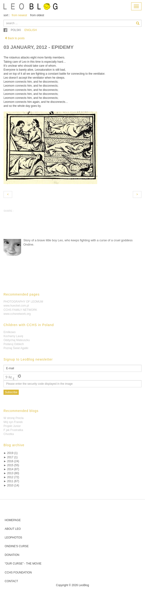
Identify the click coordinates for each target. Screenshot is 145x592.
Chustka (9, 434)
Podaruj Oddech (14, 344)
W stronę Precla (13, 418)
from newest (19, 15)
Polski (16, 30)
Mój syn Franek (13, 422)
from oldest (37, 15)
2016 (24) (11, 461)
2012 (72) (11, 477)
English (30, 30)
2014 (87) (11, 469)
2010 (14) (11, 485)
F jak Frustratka (13, 430)
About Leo (13, 528)
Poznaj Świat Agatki (16, 348)
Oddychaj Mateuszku (17, 340)
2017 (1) (11, 457)
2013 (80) (11, 473)
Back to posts (14, 38)
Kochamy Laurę (13, 336)
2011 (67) (11, 481)
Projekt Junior (12, 426)
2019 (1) (11, 453)
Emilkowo (9, 332)
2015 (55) (11, 465)
